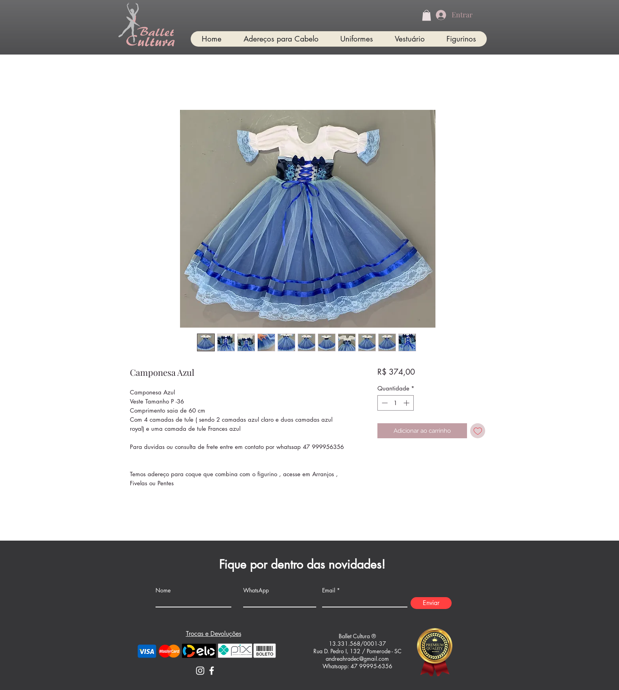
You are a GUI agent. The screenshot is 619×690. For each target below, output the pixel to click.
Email (328, 590)
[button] (426, 15)
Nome (163, 590)
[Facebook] (211, 670)
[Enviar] (431, 603)
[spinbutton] (395, 403)
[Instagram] (200, 670)
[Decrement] (384, 403)
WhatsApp (256, 590)
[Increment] (407, 403)
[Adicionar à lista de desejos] (478, 431)
